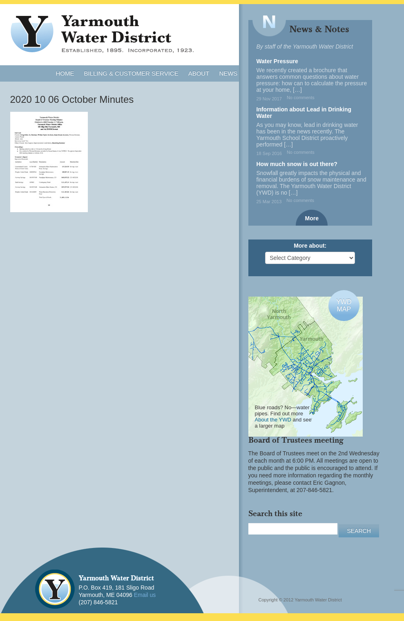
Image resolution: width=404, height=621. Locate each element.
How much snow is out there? (297, 164)
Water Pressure (277, 61)
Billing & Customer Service (131, 73)
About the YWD (273, 420)
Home (65, 73)
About (199, 73)
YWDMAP (343, 305)
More (312, 218)
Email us (145, 595)
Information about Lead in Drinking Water (304, 112)
